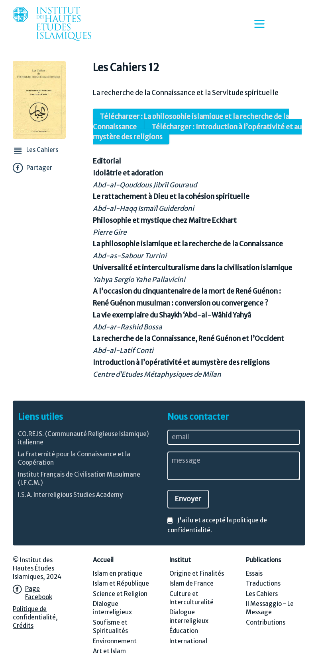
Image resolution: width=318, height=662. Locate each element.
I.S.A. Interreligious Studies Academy (70, 494)
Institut (180, 560)
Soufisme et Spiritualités (110, 627)
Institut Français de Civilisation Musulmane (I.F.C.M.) (79, 479)
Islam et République (121, 583)
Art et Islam (109, 651)
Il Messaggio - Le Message (270, 608)
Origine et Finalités (196, 573)
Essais (254, 573)
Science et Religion (120, 594)
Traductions (263, 583)
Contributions (265, 622)
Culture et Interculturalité (191, 598)
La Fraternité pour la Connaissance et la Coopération (74, 458)
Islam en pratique (117, 573)
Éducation (183, 631)
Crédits (23, 625)
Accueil (103, 560)
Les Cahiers (262, 594)
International (188, 641)
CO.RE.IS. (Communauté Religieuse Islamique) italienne (83, 438)
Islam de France (191, 583)
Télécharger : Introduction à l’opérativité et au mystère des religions (197, 131)
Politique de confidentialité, (35, 613)
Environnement (115, 641)
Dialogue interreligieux (112, 608)
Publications (263, 560)
